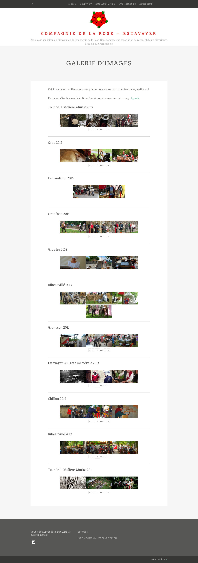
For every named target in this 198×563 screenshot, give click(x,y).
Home (72, 4)
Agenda (135, 98)
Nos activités (105, 4)
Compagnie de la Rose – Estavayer (99, 33)
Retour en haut (159, 559)
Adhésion (146, 4)
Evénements (127, 4)
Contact (86, 4)
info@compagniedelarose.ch (97, 538)
